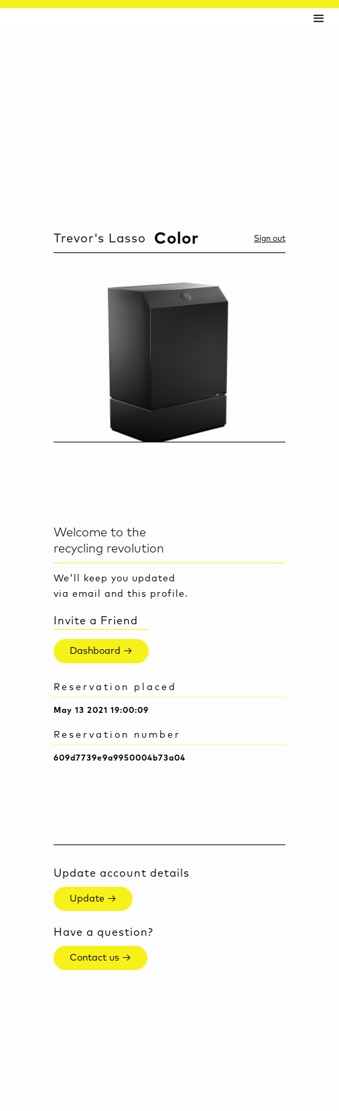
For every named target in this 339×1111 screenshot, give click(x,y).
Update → (93, 899)
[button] (319, 17)
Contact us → (100, 958)
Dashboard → (101, 651)
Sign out (269, 239)
